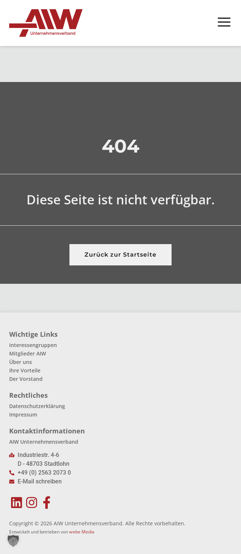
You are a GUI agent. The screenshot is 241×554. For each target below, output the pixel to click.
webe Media (81, 532)
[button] (13, 541)
